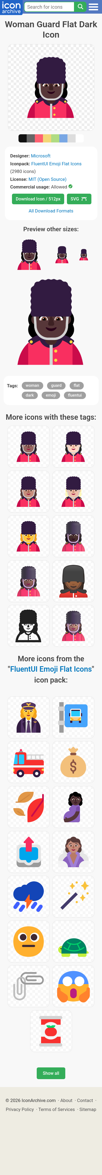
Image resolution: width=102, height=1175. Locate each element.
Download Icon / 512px (38, 199)
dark (30, 395)
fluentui (75, 395)
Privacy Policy (20, 1109)
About (66, 1100)
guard (56, 385)
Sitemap (87, 1109)
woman (32, 385)
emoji (51, 395)
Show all (51, 1073)
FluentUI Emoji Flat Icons (56, 163)
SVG (78, 199)
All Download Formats (51, 211)
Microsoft (41, 156)
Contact (85, 1100)
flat (77, 385)
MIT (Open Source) (48, 179)
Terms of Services (56, 1109)
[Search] (80, 7)
